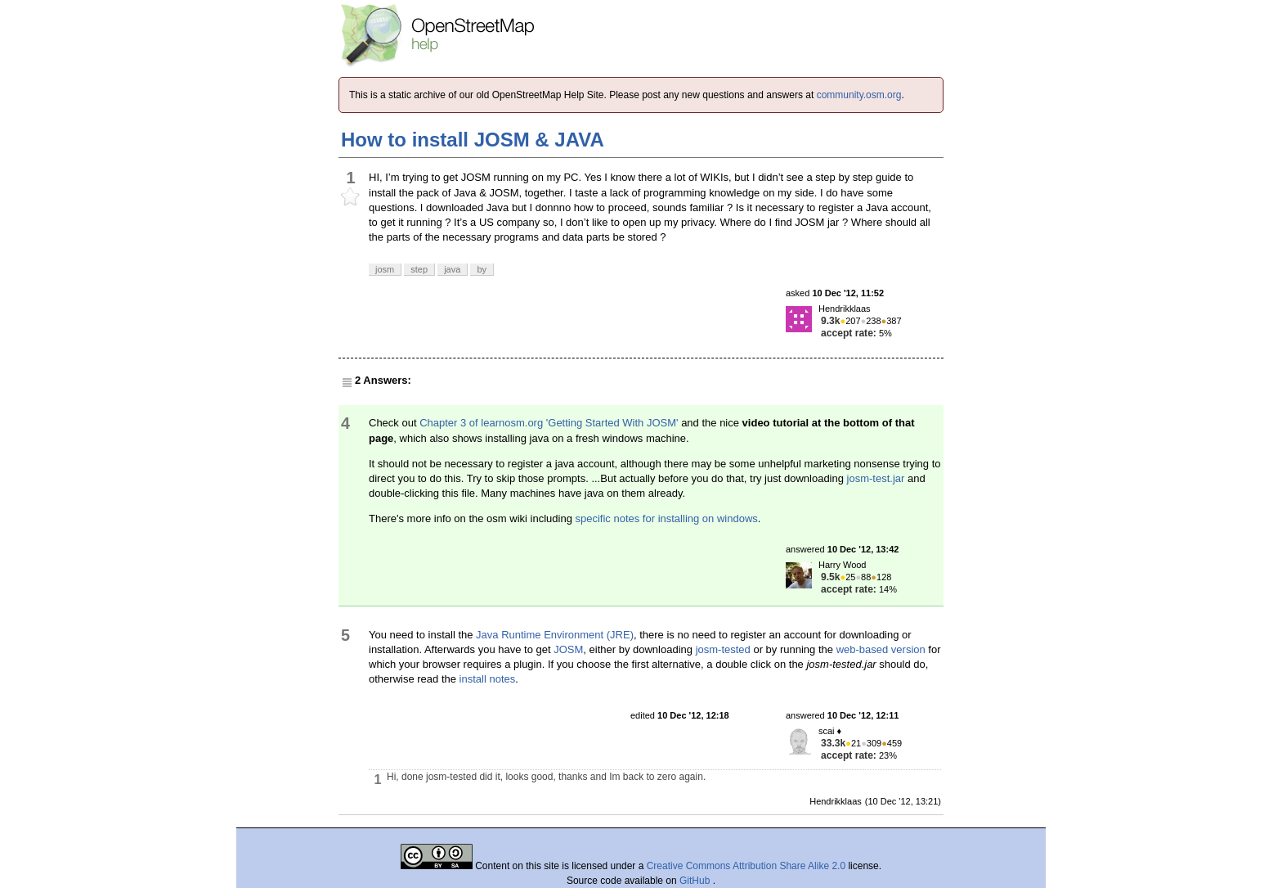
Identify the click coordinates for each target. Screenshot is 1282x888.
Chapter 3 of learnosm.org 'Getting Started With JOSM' (548, 423)
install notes (487, 679)
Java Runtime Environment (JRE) (555, 635)
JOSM (568, 649)
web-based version (881, 649)
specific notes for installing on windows (666, 518)
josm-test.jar (876, 478)
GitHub (696, 880)
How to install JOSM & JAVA (472, 139)
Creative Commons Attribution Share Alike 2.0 (746, 866)
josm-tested (723, 649)
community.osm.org (859, 95)
